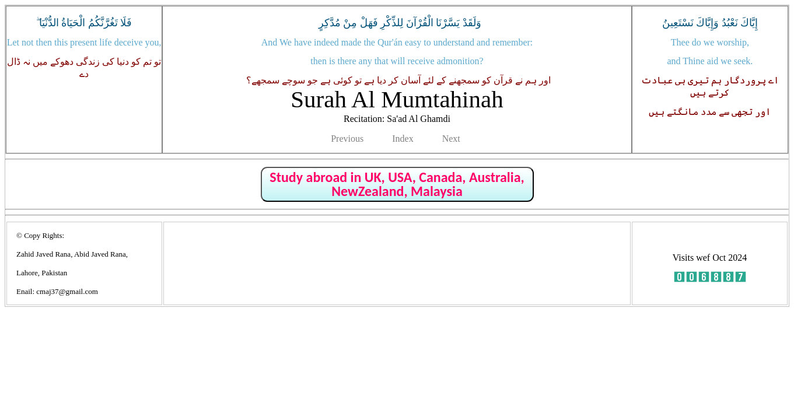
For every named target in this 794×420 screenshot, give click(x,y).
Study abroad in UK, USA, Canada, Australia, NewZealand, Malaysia (397, 184)
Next (451, 139)
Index (402, 139)
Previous (347, 139)
